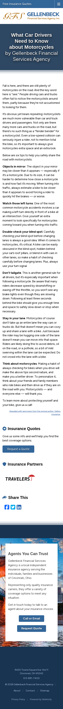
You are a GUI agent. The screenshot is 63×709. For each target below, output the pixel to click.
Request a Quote (18, 449)
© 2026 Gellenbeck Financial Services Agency (29, 684)
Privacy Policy (18, 699)
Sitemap (44, 690)
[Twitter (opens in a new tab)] (13, 507)
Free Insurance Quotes (17, 4)
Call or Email (31, 618)
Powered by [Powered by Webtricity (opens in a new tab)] (41, 699)
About (17, 690)
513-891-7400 (31, 678)
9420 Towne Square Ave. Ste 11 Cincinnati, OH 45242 (31, 671)
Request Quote (31, 628)
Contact (30, 690)
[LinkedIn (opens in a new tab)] (19, 507)
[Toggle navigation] (59, 4)
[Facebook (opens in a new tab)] (7, 507)
